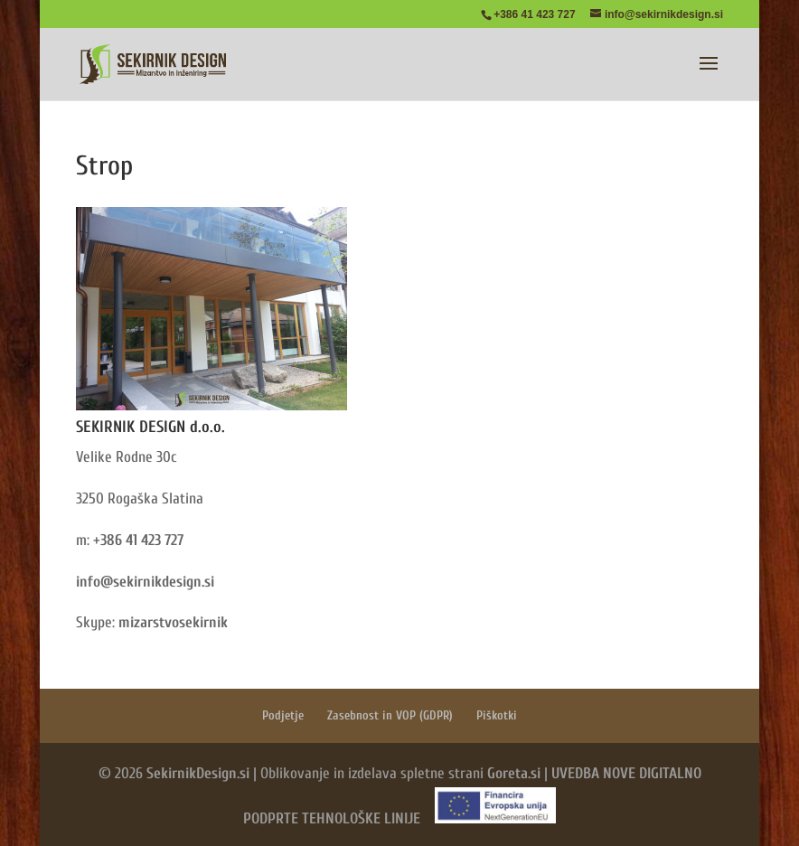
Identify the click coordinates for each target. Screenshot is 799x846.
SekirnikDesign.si (197, 773)
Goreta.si (513, 773)
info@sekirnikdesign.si (145, 581)
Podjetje (283, 715)
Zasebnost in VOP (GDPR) (390, 715)
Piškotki (496, 715)
